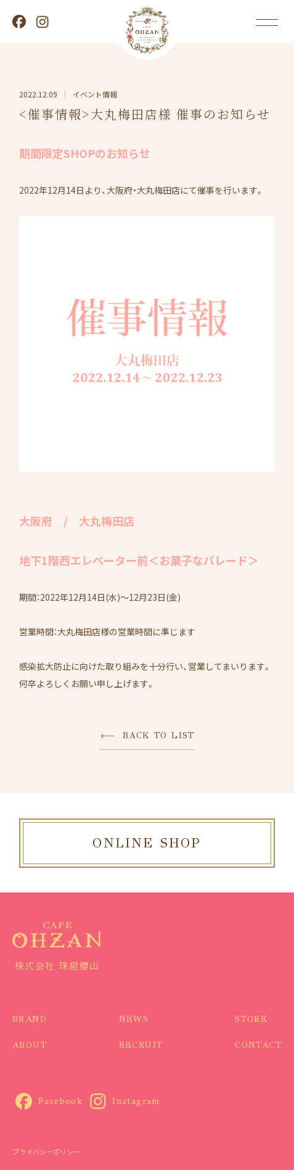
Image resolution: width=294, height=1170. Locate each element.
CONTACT (258, 1045)
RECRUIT (141, 1045)
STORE (251, 1019)
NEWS (134, 1019)
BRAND (29, 1019)
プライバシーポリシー (46, 1151)
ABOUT (29, 1045)
